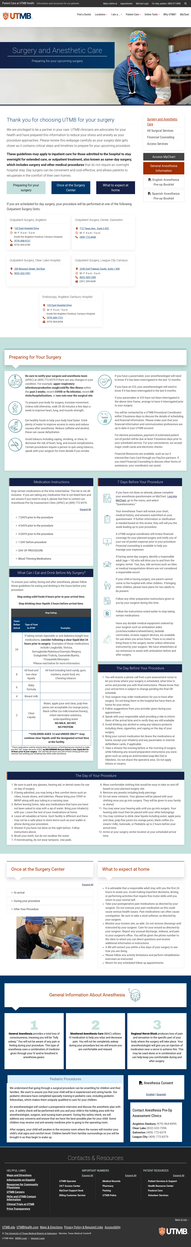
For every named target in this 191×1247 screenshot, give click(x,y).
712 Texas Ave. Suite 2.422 (94, 228)
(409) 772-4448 (88, 237)
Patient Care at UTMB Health (18, 3)
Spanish (161, 1094)
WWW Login (21, 1238)
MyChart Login (142, 3)
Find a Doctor (84, 14)
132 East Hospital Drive (26, 228)
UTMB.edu (8, 1227)
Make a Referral (110, 3)
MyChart (184, 14)
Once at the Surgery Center (94, 187)
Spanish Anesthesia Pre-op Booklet (164, 196)
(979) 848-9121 (22, 240)
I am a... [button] (116, 14)
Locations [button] (101, 14)
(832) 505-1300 (88, 277)
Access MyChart (163, 157)
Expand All (85, 509)
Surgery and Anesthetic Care (162, 121)
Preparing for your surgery (26, 187)
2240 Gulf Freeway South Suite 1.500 (100, 268)
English (150, 1094)
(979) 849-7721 (55, 317)
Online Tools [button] (152, 14)
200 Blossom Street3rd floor (29, 268)
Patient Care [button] (133, 14)
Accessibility (113, 1227)
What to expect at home (139, 187)
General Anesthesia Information (163, 168)
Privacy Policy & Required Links (83, 1227)
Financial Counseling (160, 137)
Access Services (157, 144)
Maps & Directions (51, 1227)
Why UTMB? (169, 14)
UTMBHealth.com (27, 1227)
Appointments (126, 3)
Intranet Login (38, 1238)
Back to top (182, 1219)
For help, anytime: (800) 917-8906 (166, 3)
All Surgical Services (160, 131)
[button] (185, 3)
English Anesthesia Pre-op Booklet (163, 182)
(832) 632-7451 (22, 273)
